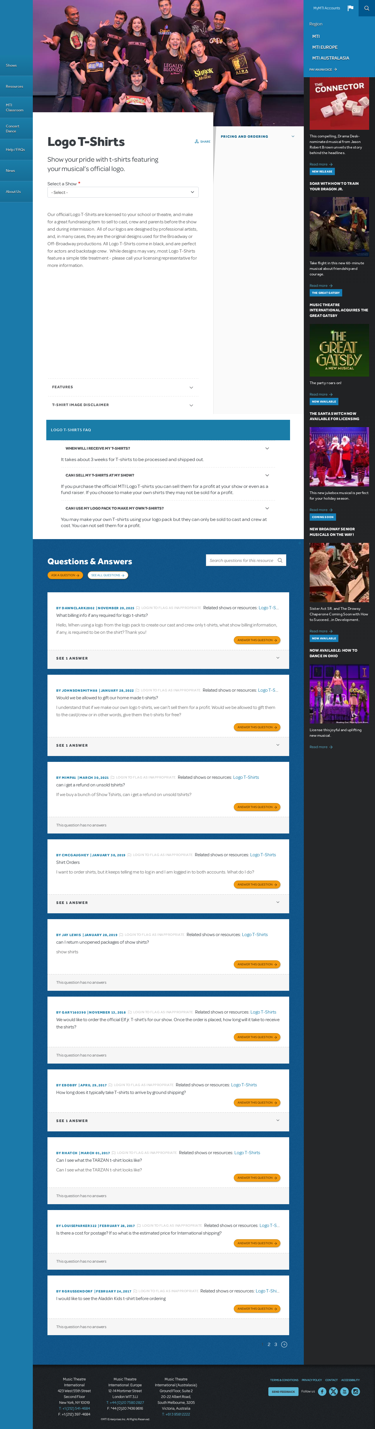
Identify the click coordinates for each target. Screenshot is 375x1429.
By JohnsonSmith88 (77, 690)
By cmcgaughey (72, 855)
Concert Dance (12, 129)
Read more (322, 163)
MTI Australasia (330, 58)
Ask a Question (63, 575)
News (10, 170)
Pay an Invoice (320, 70)
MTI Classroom (14, 108)
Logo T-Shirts (271, 608)
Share (205, 141)
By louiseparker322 (76, 1226)
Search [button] (367, 8)
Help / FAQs (15, 149)
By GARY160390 (71, 1012)
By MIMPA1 (66, 778)
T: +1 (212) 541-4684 (74, 1408)
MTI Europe (325, 47)
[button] (350, 8)
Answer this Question (255, 640)
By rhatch (67, 1153)
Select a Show (62, 184)
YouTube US (344, 1391)
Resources (14, 86)
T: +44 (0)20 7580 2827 (125, 1402)
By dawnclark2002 (75, 608)
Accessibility (350, 1380)
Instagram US (355, 1391)
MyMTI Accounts (326, 8)
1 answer (72, 658)
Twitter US (333, 1391)
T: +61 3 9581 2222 (176, 1414)
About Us (13, 191)
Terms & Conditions (284, 1380)
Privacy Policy (312, 1380)
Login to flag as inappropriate (172, 607)
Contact (331, 1380)
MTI (316, 36)
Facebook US (322, 1391)
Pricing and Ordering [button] (244, 136)
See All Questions (105, 575)
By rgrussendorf (74, 1291)
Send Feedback (283, 1391)
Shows (11, 65)
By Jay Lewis (68, 935)
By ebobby (66, 1085)
